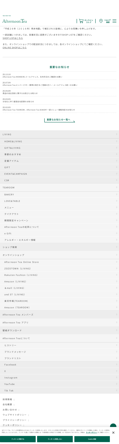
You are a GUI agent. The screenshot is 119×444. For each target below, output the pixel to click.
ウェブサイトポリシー (15, 414)
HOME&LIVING (13, 141)
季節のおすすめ (12, 154)
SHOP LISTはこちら (13, 37)
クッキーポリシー (12, 424)
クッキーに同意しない (55, 439)
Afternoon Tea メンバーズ (18, 314)
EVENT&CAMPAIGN (15, 173)
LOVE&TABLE (12, 200)
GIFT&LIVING (12, 147)
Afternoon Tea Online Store (21, 261)
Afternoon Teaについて (16, 338)
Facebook (10, 364)
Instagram (10, 377)
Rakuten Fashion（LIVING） (21, 274)
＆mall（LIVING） (15, 287)
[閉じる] (113, 432)
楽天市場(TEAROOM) (16, 300)
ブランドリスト (12, 358)
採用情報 (7, 399)
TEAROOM (9, 187)
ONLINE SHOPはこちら (15, 47)
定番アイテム (11, 160)
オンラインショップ (13, 254)
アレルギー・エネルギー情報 (20, 239)
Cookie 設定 (92, 439)
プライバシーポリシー (15, 419)
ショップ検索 (10, 246)
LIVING (7, 134)
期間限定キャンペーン (16, 220)
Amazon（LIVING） (16, 281)
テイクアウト (11, 213)
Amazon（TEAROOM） (17, 307)
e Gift (7, 233)
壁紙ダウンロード (12, 330)
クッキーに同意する (17, 439)
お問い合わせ (10, 409)
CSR (6, 180)
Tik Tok (9, 390)
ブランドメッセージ (15, 351)
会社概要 (7, 404)
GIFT (7, 167)
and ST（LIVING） (15, 294)
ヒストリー (10, 345)
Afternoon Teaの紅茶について (21, 226)
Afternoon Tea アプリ (16, 322)
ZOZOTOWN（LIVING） (18, 268)
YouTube (9, 383)
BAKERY (9, 194)
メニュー (9, 207)
